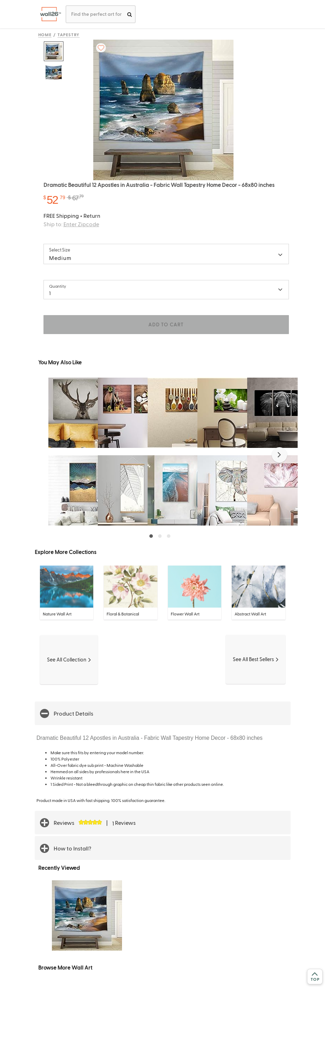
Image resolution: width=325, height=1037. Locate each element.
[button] (279, 455)
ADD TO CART (165, 324)
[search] (129, 14)
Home (45, 34)
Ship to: (71, 224)
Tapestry (68, 34)
